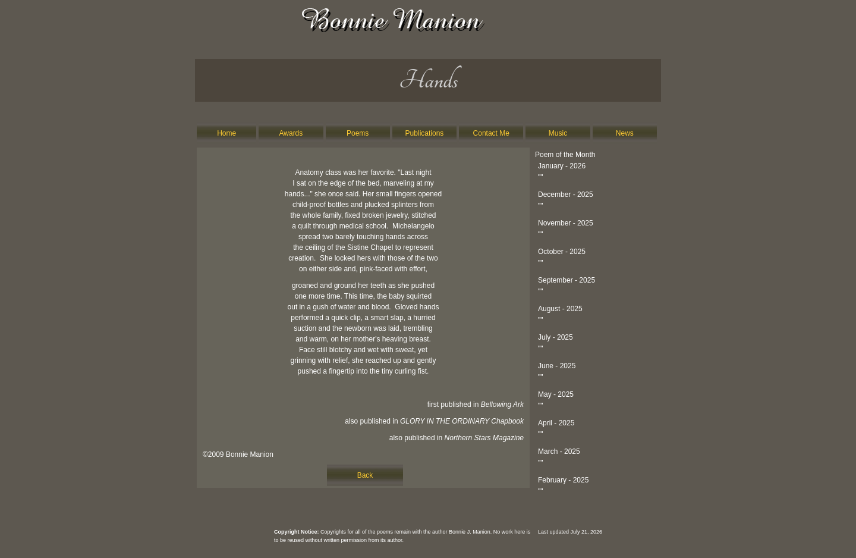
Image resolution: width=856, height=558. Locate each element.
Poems (358, 133)
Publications (424, 133)
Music (558, 133)
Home (226, 133)
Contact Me (491, 133)
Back (365, 475)
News (625, 133)
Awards (291, 133)
